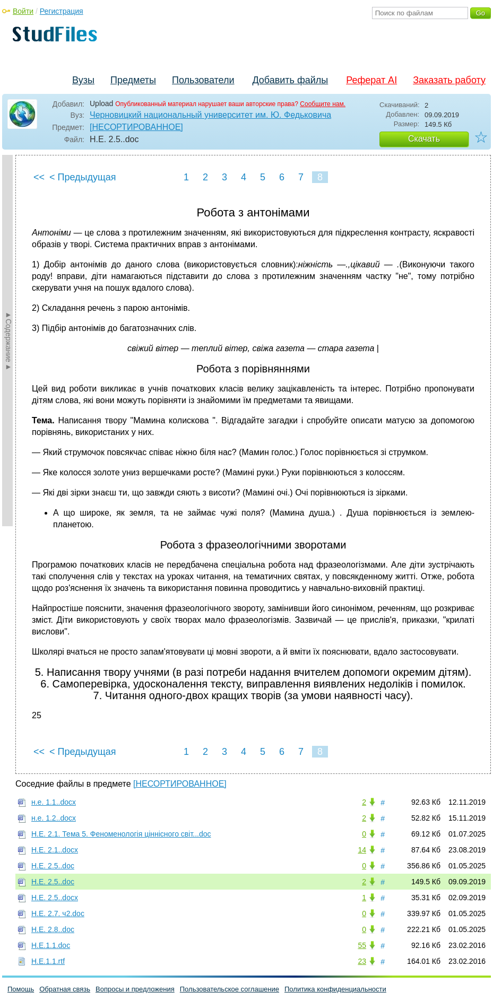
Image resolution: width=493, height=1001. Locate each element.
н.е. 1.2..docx (53, 818)
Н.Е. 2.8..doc (52, 929)
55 (362, 945)
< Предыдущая (82, 177)
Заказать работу (449, 80)
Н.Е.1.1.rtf (48, 961)
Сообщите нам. (322, 104)
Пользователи (203, 80)
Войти (23, 11)
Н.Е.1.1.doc (50, 945)
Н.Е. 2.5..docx (54, 897)
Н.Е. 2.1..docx (54, 850)
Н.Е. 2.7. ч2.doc (57, 913)
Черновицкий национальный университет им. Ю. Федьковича (210, 114)
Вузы (83, 80)
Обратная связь (64, 989)
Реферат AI (371, 80)
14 (362, 850)
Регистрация (61, 11)
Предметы (133, 80)
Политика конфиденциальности (335, 989)
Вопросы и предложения (135, 989)
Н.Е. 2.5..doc (52, 865)
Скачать (424, 138)
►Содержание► (8, 340)
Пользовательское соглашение (229, 989)
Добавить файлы (290, 80)
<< (39, 177)
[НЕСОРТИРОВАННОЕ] (136, 127)
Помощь (20, 989)
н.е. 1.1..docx (53, 802)
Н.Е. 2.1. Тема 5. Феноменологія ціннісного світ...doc (121, 834)
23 (362, 961)
